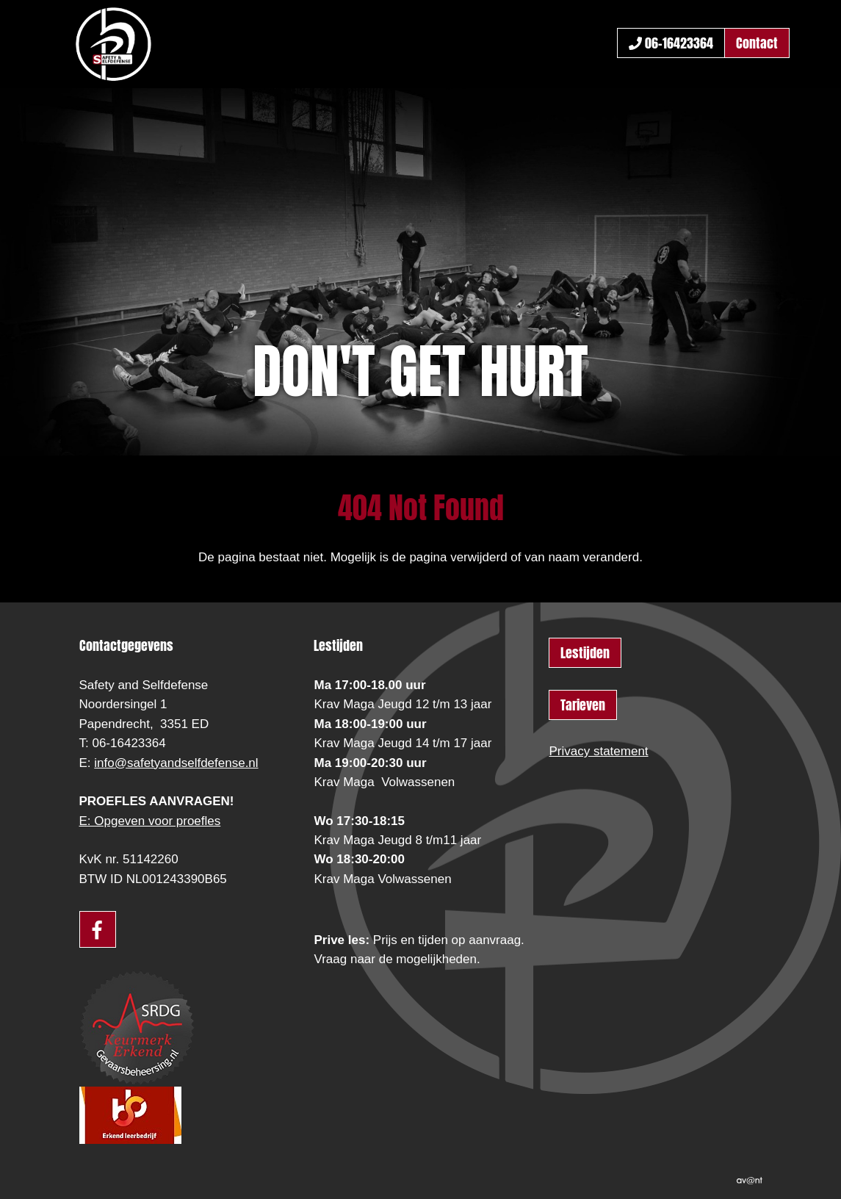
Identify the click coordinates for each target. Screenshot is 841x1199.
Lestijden (585, 653)
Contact (757, 43)
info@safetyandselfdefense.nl (176, 763)
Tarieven (582, 705)
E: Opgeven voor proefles (150, 821)
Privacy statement (598, 751)
